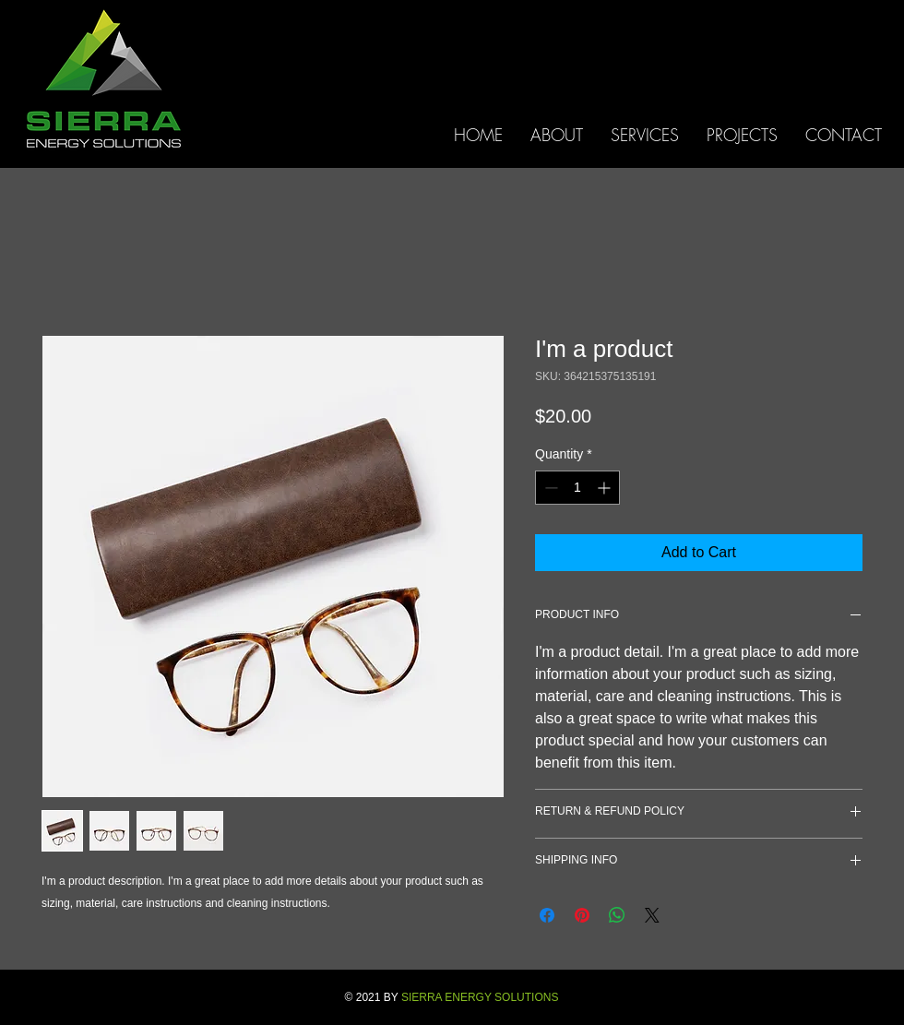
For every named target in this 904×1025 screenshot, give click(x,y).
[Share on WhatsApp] (617, 915)
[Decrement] (549, 487)
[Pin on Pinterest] (582, 915)
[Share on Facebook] (547, 915)
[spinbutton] (577, 487)
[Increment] (605, 487)
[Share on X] (652, 915)
